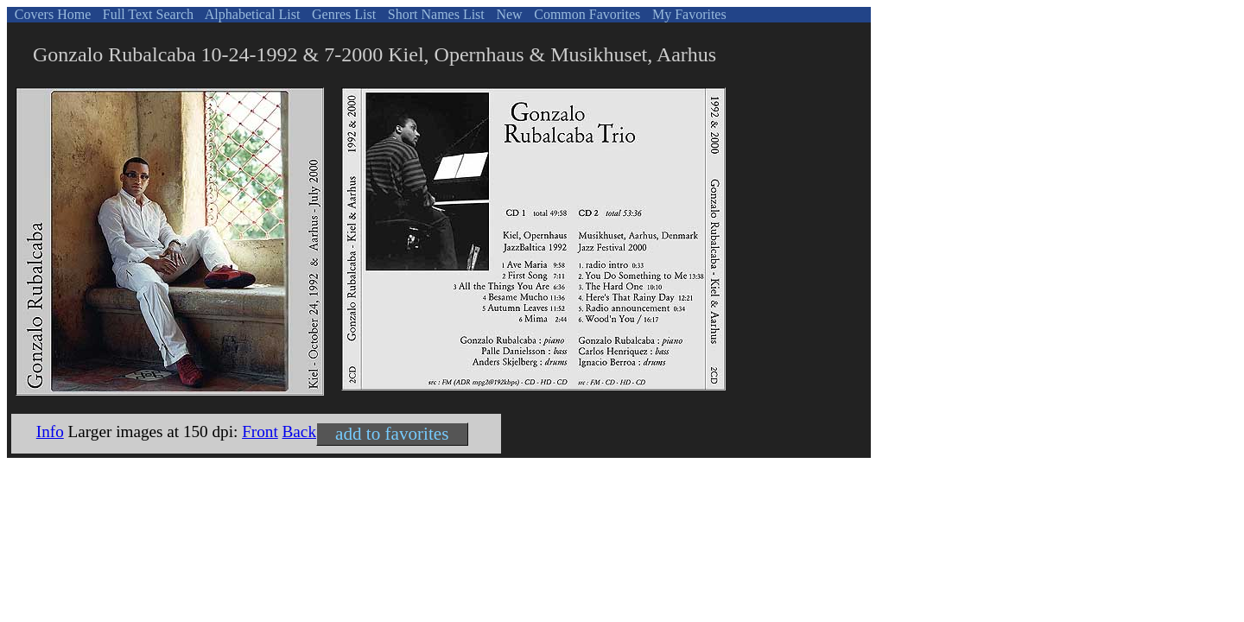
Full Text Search (146, 14)
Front (260, 431)
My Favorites (688, 14)
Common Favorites (585, 14)
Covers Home (51, 14)
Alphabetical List (251, 14)
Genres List (342, 14)
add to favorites (391, 433)
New (507, 14)
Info (50, 431)
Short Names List (434, 14)
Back (299, 431)
